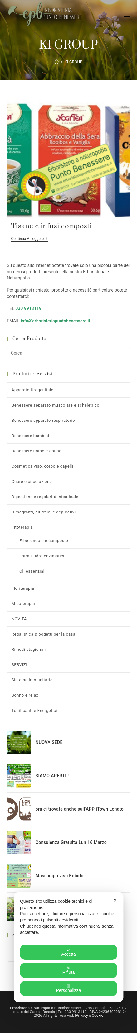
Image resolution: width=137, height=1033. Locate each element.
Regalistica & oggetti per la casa (44, 634)
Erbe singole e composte (43, 540)
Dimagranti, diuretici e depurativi (44, 512)
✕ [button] (115, 900)
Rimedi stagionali (29, 649)
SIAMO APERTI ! (52, 775)
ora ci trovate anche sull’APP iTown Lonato (80, 809)
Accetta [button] (68, 952)
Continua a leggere (29, 239)
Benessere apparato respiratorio (43, 420)
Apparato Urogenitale (32, 390)
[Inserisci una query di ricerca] (68, 353)
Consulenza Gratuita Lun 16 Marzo (71, 842)
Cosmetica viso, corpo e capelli (42, 466)
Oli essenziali (32, 571)
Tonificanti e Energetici (34, 710)
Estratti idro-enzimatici (41, 556)
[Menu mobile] (127, 14)
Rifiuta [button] (68, 970)
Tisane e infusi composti (51, 226)
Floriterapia (23, 588)
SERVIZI (19, 664)
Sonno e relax (25, 695)
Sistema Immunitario (32, 680)
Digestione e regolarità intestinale (45, 496)
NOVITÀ (19, 618)
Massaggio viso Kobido (60, 875)
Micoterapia (23, 603)
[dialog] (68, 947)
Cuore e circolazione (32, 481)
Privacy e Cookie (89, 1015)
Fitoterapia (22, 527)
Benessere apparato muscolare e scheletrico (56, 405)
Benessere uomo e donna (36, 451)
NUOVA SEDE (49, 742)
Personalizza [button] (68, 988)
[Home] (57, 62)
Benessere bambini (30, 435)
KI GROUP (73, 62)
